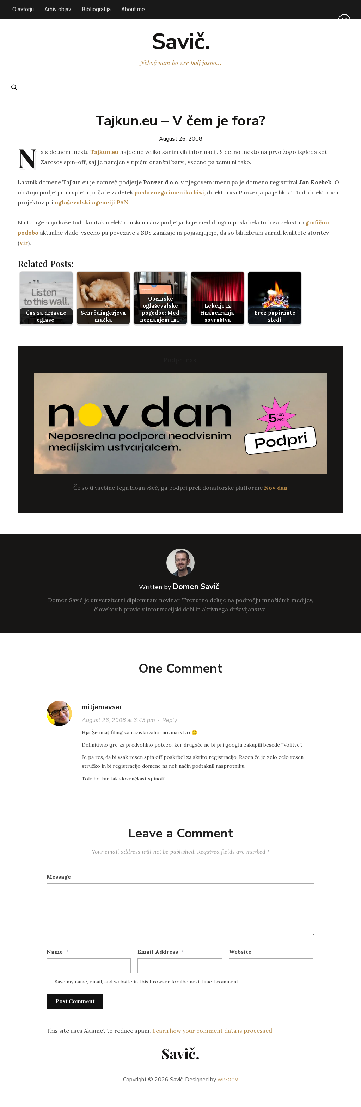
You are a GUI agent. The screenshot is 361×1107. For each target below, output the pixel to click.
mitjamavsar (102, 719)
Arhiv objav (57, 9)
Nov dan (276, 499)
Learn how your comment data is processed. (213, 1042)
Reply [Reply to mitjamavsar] (169, 732)
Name (55, 963)
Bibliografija (96, 9)
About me (133, 9)
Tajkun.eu (104, 164)
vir (23, 254)
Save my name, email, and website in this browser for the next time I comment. (147, 994)
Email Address (157, 963)
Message (59, 888)
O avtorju (23, 9)
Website (240, 963)
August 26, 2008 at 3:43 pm (118, 732)
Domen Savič (195, 599)
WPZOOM (227, 1092)
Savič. (180, 47)
